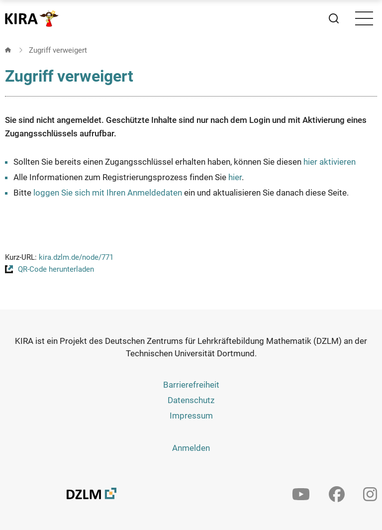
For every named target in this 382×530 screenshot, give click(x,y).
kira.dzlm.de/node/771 (76, 257)
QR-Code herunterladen (56, 269)
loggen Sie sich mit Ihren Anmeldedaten (107, 193)
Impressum (191, 416)
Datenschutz (191, 400)
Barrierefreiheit (191, 385)
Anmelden (191, 448)
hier (235, 177)
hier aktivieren (329, 162)
